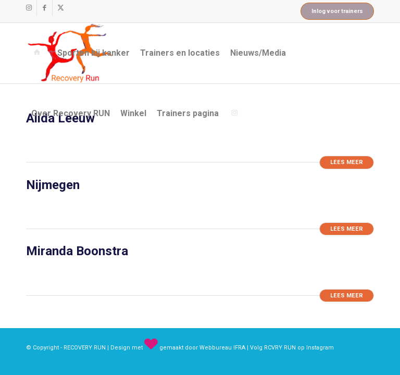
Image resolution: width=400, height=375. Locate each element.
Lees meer (346, 162)
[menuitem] (39, 53)
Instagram (320, 347)
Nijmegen (53, 185)
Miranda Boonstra (77, 251)
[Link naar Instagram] (28, 8)
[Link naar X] (60, 8)
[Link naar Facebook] (44, 8)
